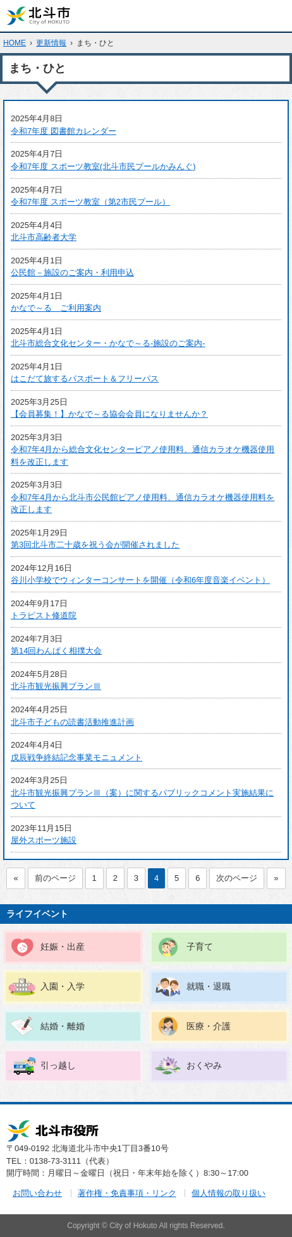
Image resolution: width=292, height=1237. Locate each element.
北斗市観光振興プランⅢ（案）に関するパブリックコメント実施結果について (142, 799)
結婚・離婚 (62, 1026)
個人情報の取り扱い (228, 1193)
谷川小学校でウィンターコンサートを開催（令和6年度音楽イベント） (140, 580)
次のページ (236, 878)
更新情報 (51, 43)
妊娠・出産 (62, 946)
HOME (14, 43)
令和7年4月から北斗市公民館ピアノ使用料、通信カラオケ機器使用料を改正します (142, 504)
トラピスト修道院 (43, 615)
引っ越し (58, 1065)
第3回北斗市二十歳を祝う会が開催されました (95, 544)
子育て (199, 946)
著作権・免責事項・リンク (127, 1193)
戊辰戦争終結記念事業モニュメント (76, 757)
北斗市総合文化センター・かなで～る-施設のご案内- (108, 343)
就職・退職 (208, 986)
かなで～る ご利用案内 (56, 308)
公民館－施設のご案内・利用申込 (72, 272)
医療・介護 (208, 1026)
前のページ (55, 878)
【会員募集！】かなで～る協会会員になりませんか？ (109, 414)
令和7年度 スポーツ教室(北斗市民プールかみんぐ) (103, 166)
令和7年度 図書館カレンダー (63, 131)
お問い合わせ (37, 1193)
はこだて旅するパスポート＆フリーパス (85, 378)
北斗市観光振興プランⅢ (56, 686)
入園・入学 (62, 986)
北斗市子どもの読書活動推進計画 (72, 722)
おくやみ (204, 1065)
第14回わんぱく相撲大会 (56, 650)
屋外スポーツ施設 (43, 840)
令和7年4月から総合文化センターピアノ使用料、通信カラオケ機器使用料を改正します (142, 456)
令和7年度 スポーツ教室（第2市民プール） (90, 201)
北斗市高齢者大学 (43, 237)
